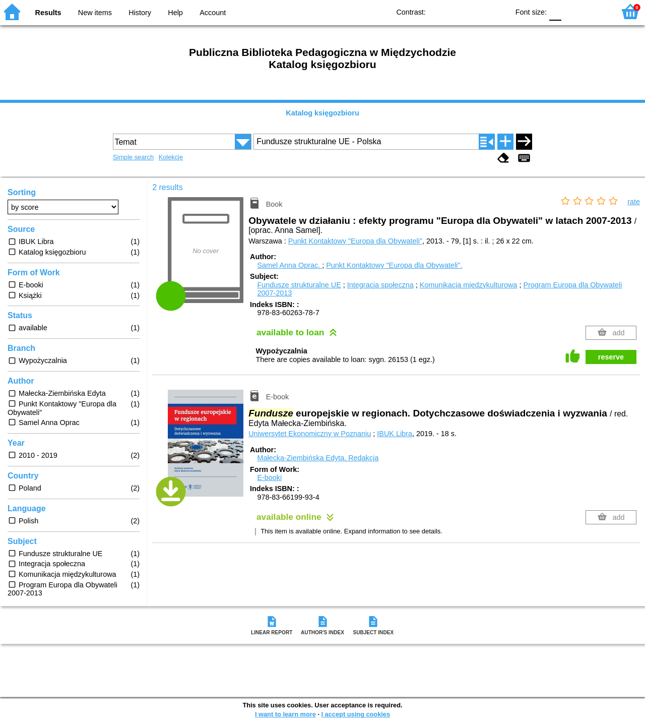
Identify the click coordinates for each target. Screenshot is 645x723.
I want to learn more (285, 714)
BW (457, 11)
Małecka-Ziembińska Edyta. (317, 458)
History (139, 13)
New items (95, 13)
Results (48, 13)
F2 (596, 11)
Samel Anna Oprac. (289, 265)
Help (175, 13)
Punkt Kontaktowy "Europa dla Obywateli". (394, 265)
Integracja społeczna (380, 285)
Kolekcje (171, 157)
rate (633, 202)
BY (498, 11)
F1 (572, 11)
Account (213, 13)
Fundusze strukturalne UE (299, 285)
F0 (555, 11)
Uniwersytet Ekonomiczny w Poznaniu (309, 434)
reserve (611, 357)
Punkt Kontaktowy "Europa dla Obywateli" (355, 241)
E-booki (269, 477)
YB (478, 11)
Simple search (133, 157)
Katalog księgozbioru (322, 113)
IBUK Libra (394, 434)
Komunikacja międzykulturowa (469, 285)
